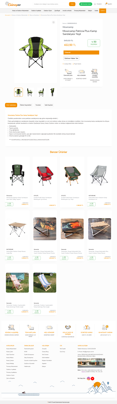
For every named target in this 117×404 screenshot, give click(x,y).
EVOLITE (36, 195)
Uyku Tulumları (10, 354)
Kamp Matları (10, 357)
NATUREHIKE (92, 195)
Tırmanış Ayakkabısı (11, 372)
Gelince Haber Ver (71, 58)
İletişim (90, 11)
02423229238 (92, 349)
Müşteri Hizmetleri (47, 360)
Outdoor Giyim (48, 11)
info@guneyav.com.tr (88, 352)
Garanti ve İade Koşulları (30, 360)
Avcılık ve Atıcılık (67, 11)
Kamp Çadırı (9, 352)
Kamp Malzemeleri (11, 349)
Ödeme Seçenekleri (25, 105)
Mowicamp (68, 27)
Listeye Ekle (67, 64)
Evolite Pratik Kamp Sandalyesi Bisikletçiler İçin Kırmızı (43, 198)
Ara (72, 4)
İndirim (103, 11)
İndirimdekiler (45, 357)
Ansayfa (44, 349)
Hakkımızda (27, 366)
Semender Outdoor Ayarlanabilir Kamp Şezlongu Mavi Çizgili (43, 306)
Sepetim (44, 363)
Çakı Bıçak (57, 11)
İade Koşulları (49, 105)
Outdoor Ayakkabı (36, 11)
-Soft (49, 402)
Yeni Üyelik (63, 349)
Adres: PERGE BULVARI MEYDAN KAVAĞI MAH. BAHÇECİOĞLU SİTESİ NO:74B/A (90, 355)
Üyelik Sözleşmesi (29, 354)
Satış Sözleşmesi (28, 357)
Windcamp (9, 195)
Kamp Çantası (10, 360)
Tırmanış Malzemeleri (79, 11)
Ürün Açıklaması (11, 105)
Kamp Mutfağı (10, 363)
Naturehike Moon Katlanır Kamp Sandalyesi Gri (98, 198)
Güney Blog (45, 352)
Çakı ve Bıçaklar (10, 378)
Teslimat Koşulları (29, 349)
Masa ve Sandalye (34, 15)
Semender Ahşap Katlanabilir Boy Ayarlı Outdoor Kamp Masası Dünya (71, 252)
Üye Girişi (62, 352)
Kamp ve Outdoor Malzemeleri (20, 11)
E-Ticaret (53, 402)
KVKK (25, 352)
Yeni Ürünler (45, 354)
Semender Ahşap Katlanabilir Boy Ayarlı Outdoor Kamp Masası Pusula (44, 252)
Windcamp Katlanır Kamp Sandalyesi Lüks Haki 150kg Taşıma (17, 198)
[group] (35, 51)
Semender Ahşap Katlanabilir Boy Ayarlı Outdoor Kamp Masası (98, 252)
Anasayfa (7, 15)
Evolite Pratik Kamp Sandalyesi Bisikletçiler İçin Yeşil (70, 198)
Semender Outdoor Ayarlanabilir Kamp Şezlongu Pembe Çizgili (15, 306)
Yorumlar (38, 105)
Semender (36, 249)
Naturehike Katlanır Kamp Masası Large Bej (16, 252)
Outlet (96, 11)
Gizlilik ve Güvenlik (29, 363)
